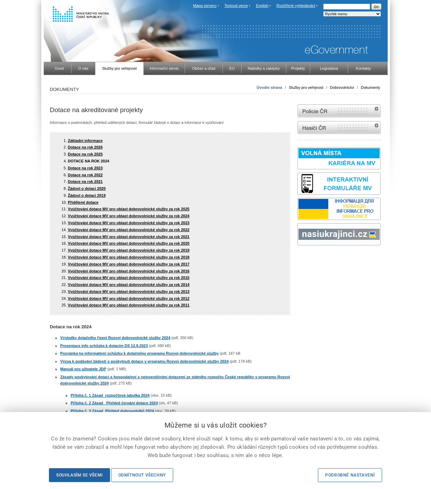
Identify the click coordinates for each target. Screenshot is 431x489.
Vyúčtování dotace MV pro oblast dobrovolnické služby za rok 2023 (128, 223)
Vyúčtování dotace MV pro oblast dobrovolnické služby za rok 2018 (128, 257)
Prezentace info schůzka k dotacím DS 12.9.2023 (104, 346)
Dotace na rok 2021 (85, 181)
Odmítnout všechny (142, 475)
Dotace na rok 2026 (85, 147)
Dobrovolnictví (342, 87)
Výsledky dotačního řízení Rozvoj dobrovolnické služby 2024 (115, 338)
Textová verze (236, 5)
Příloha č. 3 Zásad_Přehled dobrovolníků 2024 (112, 411)
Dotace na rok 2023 (85, 168)
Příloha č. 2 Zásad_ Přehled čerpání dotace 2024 (114, 403)
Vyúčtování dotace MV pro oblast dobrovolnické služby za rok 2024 (128, 216)
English (262, 5)
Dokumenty (370, 87)
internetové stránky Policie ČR (339, 110)
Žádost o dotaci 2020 (87, 188)
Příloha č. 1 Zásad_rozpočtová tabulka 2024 (110, 395)
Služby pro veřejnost (306, 87)
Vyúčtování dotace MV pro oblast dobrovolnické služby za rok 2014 (128, 285)
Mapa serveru (204, 5)
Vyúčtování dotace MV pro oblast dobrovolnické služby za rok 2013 (128, 291)
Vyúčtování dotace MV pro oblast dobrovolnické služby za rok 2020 (128, 243)
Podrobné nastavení (350, 475)
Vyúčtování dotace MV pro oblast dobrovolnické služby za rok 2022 (128, 230)
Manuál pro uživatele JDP (83, 369)
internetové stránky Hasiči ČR (339, 127)
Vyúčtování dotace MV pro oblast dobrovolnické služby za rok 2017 (128, 264)
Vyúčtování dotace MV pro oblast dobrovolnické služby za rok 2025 (128, 209)
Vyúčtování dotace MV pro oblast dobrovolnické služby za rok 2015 (128, 278)
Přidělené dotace (83, 202)
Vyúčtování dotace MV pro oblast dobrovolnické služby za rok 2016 (128, 271)
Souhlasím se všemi (79, 475)
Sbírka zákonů (298, 258)
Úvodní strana (269, 87)
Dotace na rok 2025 (85, 154)
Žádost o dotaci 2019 (87, 195)
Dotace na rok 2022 (85, 175)
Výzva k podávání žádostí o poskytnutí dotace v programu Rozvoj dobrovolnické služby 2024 (144, 361)
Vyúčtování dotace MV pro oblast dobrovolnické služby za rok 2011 (128, 305)
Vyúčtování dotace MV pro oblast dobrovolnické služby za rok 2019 (128, 250)
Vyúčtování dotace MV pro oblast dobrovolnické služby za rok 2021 (128, 237)
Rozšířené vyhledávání (296, 5)
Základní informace (85, 140)
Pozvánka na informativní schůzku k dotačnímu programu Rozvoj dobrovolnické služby (139, 353)
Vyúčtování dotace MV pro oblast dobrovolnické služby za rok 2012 (128, 298)
